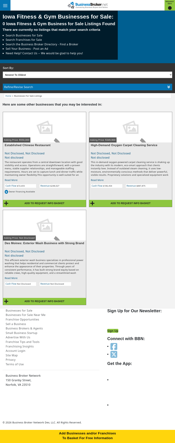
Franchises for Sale (29, 40)
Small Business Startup (22, 333)
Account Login (15, 351)
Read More (11, 180)
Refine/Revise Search (87, 87)
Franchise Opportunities (22, 319)
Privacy (11, 360)
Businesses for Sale (29, 35)
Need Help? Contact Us (22, 53)
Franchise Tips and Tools (23, 342)
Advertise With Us (18, 337)
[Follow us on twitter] (113, 354)
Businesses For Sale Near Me (26, 315)
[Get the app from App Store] (123, 380)
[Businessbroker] (88, 5)
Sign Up (112, 331)
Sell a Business (16, 324)
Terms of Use (15, 364)
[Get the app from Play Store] (123, 405)
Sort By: (8, 68)
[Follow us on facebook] (113, 346)
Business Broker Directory (39, 44)
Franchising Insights (20, 346)
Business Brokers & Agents (24, 328)
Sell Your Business (19, 49)
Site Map (12, 355)
